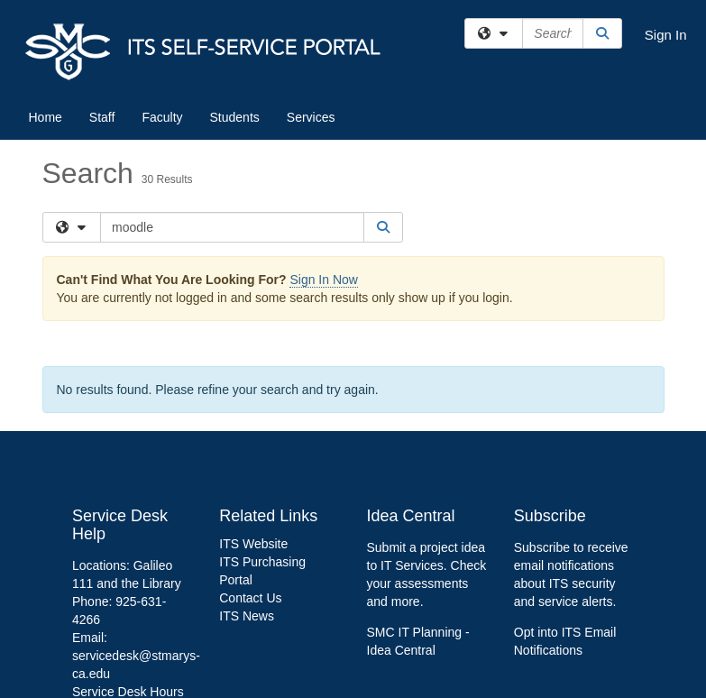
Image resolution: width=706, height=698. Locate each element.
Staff (102, 117)
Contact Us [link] (250, 598)
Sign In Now (323, 279)
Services (311, 117)
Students (235, 117)
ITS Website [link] (253, 544)
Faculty (162, 117)
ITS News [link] (246, 616)
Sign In (666, 34)
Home (45, 117)
